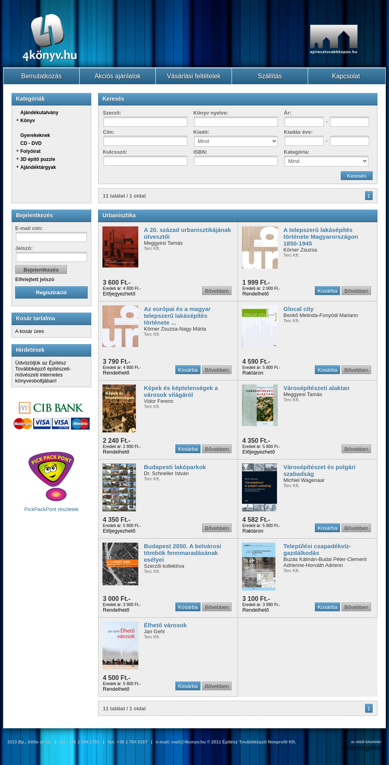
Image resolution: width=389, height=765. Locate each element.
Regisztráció (51, 292)
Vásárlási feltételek (193, 76)
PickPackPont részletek (51, 481)
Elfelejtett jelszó (34, 279)
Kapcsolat (346, 76)
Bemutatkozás (41, 76)
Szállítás (270, 76)
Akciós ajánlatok (117, 76)
